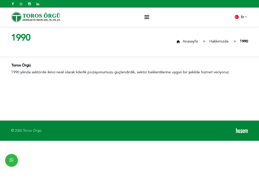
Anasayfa (190, 41)
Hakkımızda (218, 41)
